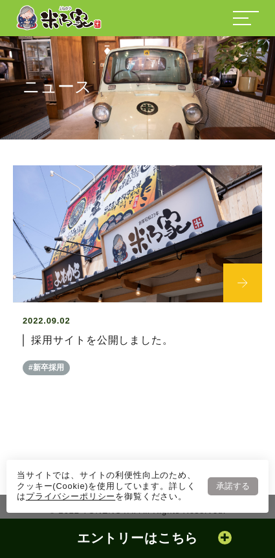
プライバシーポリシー (70, 496)
